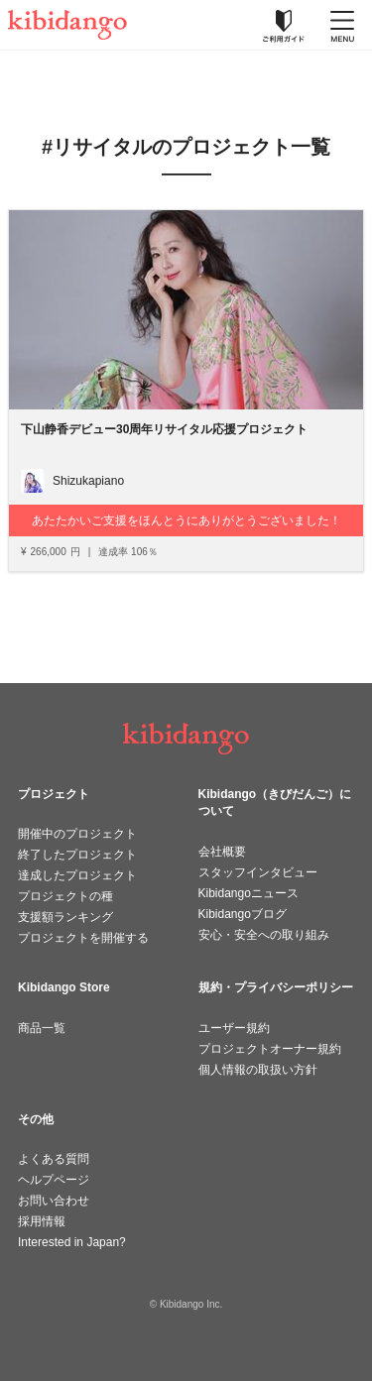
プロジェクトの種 (65, 896)
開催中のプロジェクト (77, 834)
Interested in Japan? (72, 1242)
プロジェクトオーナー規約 (269, 1049)
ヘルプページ (53, 1180)
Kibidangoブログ (242, 914)
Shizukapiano (88, 481)
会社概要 (222, 852)
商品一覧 (41, 1028)
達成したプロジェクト (77, 875)
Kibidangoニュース (248, 893)
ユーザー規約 (234, 1028)
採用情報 (41, 1221)
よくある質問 (53, 1159)
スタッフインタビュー (257, 872)
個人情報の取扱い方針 (257, 1070)
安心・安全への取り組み (263, 935)
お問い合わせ (53, 1201)
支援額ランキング (65, 917)
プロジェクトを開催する (83, 938)
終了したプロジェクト (77, 855)
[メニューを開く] (342, 25)
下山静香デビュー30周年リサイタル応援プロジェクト (164, 429)
